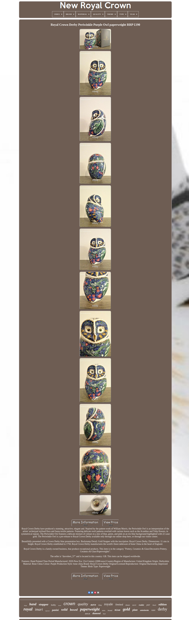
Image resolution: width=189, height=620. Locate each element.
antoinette (144, 610)
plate (135, 609)
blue (117, 610)
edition (163, 604)
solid (64, 609)
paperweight (90, 609)
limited (119, 604)
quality (83, 604)
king (100, 605)
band (32, 604)
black (154, 605)
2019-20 (87, 614)
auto (93, 605)
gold (126, 609)
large (25, 605)
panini (55, 610)
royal (28, 609)
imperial (47, 611)
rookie (141, 605)
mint (134, 605)
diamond (96, 613)
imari (39, 609)
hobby (53, 605)
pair (148, 605)
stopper (43, 604)
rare (153, 610)
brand (110, 610)
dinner (128, 605)
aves (103, 610)
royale (108, 604)
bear (104, 614)
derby (162, 609)
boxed (74, 609)
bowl (59, 605)
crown (69, 603)
